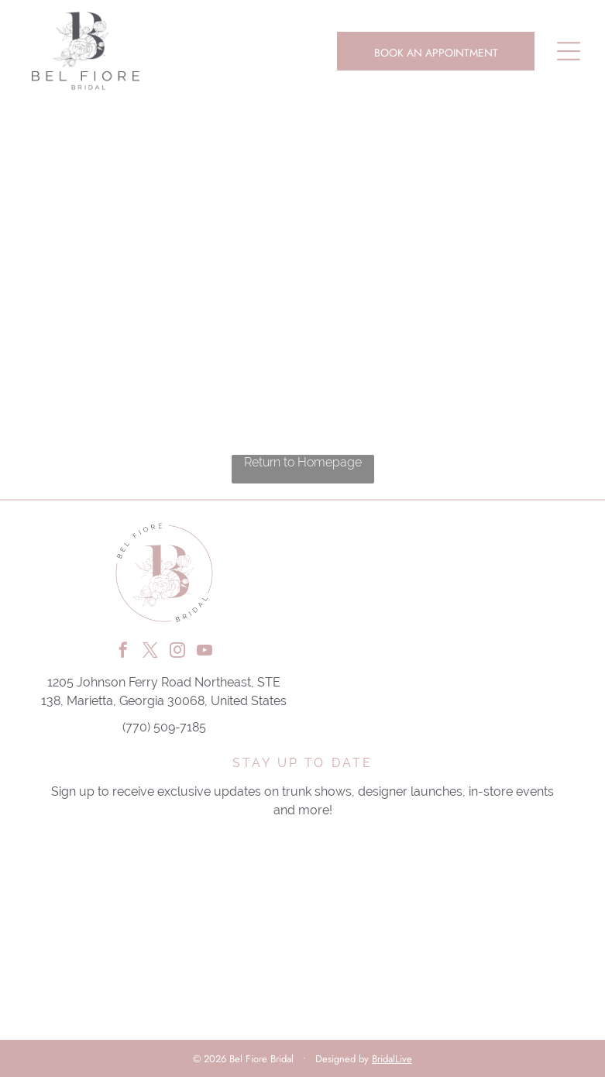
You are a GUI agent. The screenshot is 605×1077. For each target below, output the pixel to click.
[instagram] (177, 652)
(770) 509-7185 (164, 727)
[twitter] (150, 652)
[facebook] (123, 652)
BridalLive (392, 1058)
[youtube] (204, 652)
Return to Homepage (303, 462)
